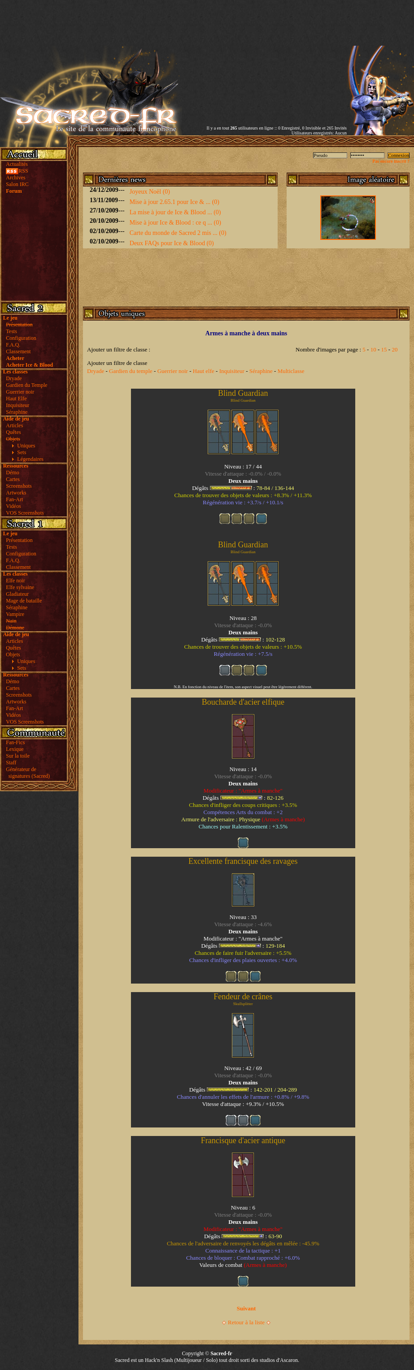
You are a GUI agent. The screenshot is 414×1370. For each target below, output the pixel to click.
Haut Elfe (16, 398)
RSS (17, 171)
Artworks (16, 493)
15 (384, 349)
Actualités (17, 164)
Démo (12, 472)
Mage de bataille (24, 601)
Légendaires (30, 459)
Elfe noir (15, 580)
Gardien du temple (131, 371)
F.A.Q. (13, 345)
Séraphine (16, 412)
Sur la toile (18, 756)
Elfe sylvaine (20, 587)
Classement (18, 351)
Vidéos (13, 506)
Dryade (14, 378)
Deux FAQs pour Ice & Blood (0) (172, 243)
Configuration (21, 338)
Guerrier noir (20, 392)
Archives (15, 177)
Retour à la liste (246, 1322)
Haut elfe (203, 371)
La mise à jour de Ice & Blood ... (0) (175, 212)
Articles (14, 425)
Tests (11, 331)
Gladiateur (17, 594)
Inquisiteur (17, 405)
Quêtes (13, 432)
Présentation (19, 540)
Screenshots (18, 486)
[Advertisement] (265, 63)
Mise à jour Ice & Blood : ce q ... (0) (175, 222)
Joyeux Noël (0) (150, 191)
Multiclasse (291, 371)
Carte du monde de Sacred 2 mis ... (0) (178, 233)
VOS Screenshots (25, 513)
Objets (13, 654)
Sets (21, 452)
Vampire (15, 614)
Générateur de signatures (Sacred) (26, 772)
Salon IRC (17, 184)
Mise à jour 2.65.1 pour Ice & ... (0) (174, 202)
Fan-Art (14, 499)
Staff (11, 762)
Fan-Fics (15, 742)
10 (373, 349)
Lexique (14, 749)
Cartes (13, 479)
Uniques (26, 445)
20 (394, 349)
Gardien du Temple (26, 385)
